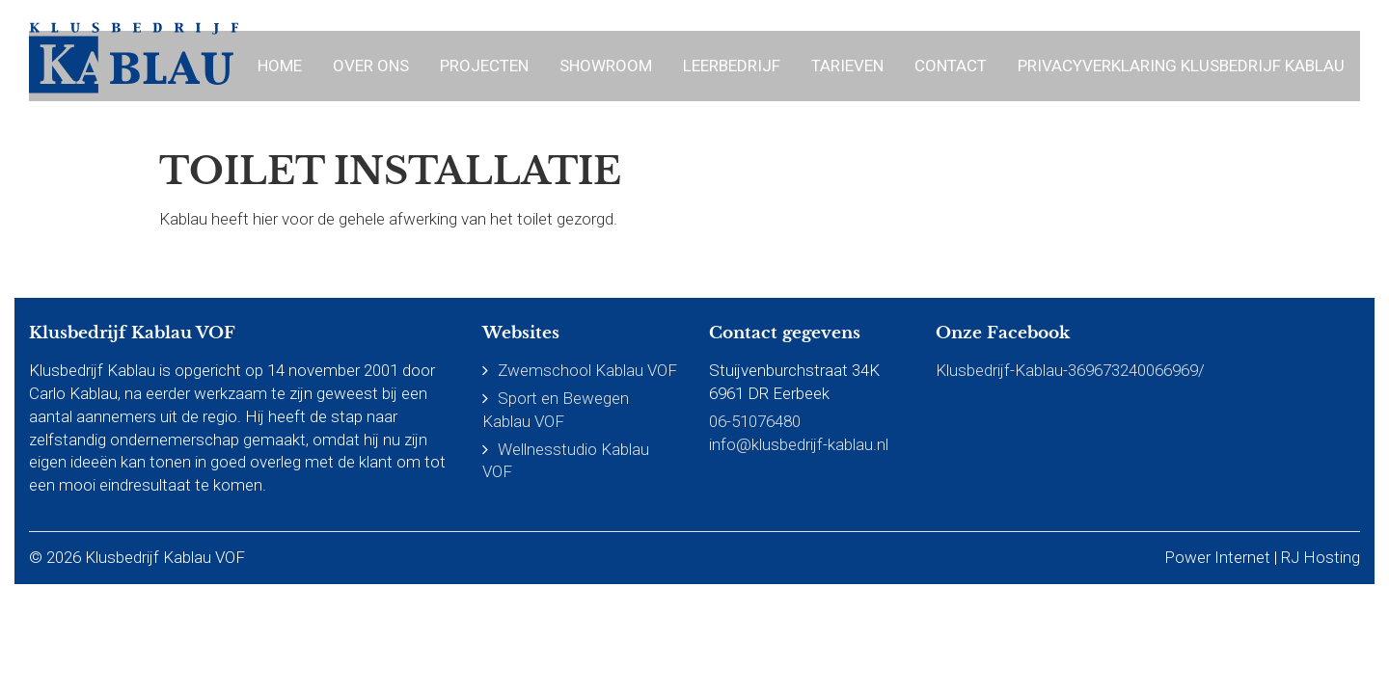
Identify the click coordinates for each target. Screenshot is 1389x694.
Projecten (484, 65)
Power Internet (1217, 557)
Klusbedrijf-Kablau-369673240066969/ (1070, 370)
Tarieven (847, 65)
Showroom (605, 65)
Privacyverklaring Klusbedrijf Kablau (1181, 65)
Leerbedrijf (731, 65)
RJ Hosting (1320, 557)
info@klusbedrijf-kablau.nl (798, 444)
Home (280, 65)
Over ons (371, 65)
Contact (950, 65)
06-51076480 (755, 421)
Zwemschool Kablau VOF (587, 370)
